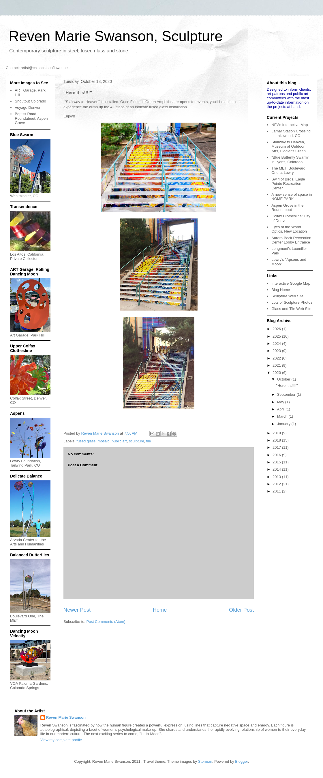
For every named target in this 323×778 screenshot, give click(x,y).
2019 (277, 433)
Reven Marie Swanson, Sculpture (116, 36)
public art (119, 441)
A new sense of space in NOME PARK (291, 196)
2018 (277, 440)
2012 (277, 484)
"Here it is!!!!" (287, 385)
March (283, 416)
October (284, 379)
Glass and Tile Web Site (291, 309)
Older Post (241, 610)
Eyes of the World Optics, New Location (289, 229)
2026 (277, 329)
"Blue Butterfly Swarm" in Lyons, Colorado (290, 159)
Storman (205, 761)
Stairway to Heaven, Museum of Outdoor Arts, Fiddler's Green (288, 146)
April (281, 409)
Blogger (241, 761)
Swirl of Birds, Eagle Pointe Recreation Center (288, 183)
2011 (277, 491)
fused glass (86, 441)
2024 (277, 343)
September (286, 394)
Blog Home (280, 290)
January (284, 424)
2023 (277, 351)
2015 (277, 462)
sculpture (136, 441)
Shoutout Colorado (30, 101)
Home (160, 610)
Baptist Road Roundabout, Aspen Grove (31, 118)
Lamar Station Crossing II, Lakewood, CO (291, 133)
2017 (277, 447)
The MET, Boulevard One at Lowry (288, 170)
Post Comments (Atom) (106, 621)
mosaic (104, 441)
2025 (277, 336)
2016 (277, 455)
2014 (277, 469)
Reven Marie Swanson (100, 433)
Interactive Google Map (290, 283)
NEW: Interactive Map (289, 125)
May (281, 402)
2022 (277, 358)
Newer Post (77, 610)
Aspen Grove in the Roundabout (287, 207)
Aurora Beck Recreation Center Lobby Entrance (291, 240)
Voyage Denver (27, 107)
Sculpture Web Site (287, 296)
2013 (277, 477)
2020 (277, 372)
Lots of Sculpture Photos (291, 302)
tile (148, 441)
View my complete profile (61, 740)
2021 (277, 365)
